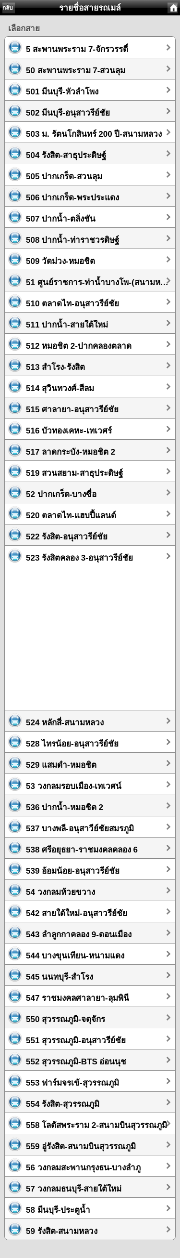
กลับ (7, 7)
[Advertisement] (90, 633)
